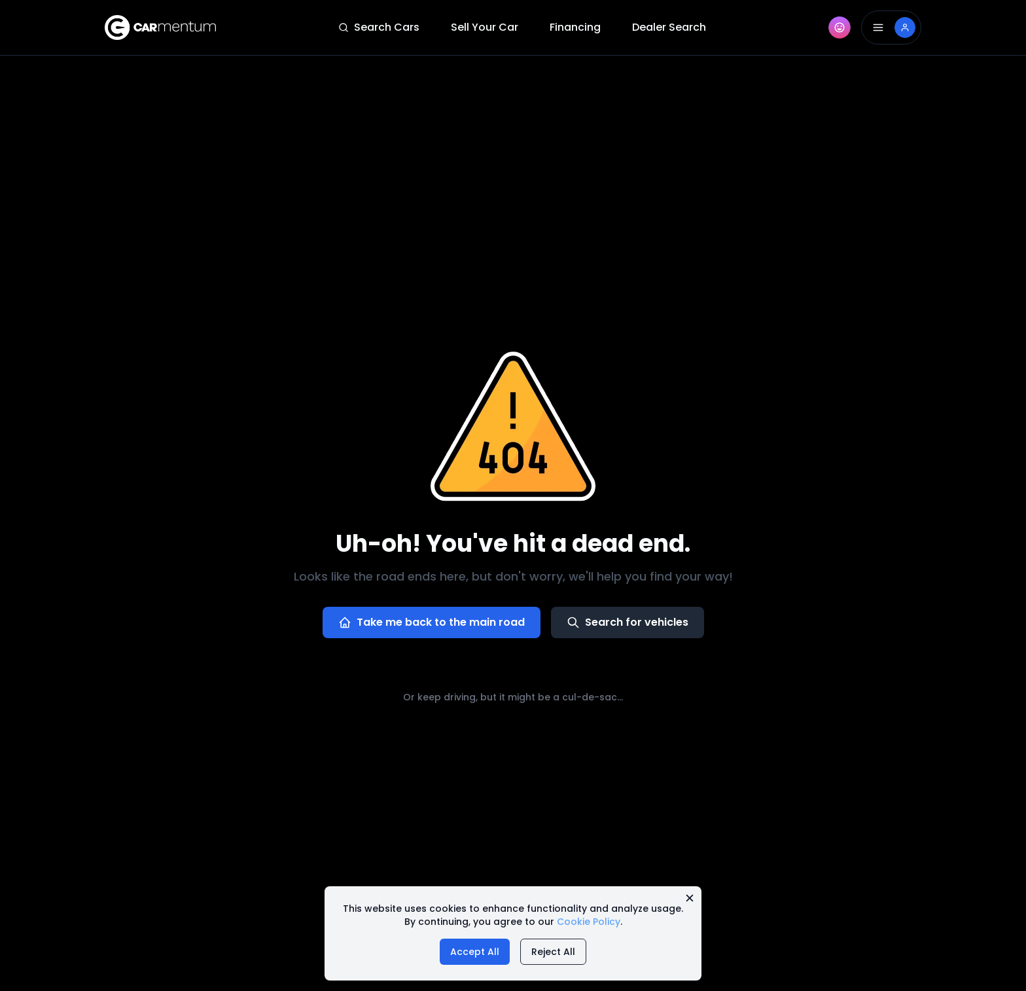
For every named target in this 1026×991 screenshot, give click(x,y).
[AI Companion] (839, 27)
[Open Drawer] (891, 27)
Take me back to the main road (431, 622)
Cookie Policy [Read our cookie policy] (588, 921)
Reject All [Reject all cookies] (553, 951)
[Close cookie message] (689, 898)
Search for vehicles (627, 622)
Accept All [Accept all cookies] (474, 951)
